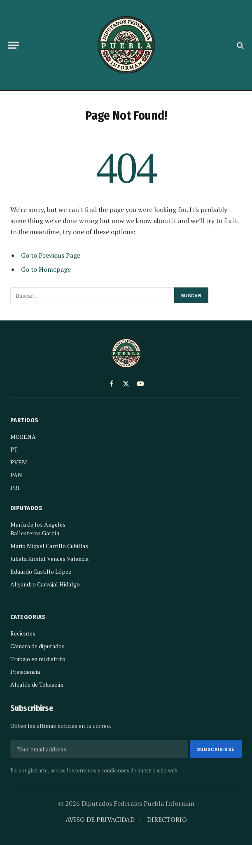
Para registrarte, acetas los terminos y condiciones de (93, 770)
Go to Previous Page (50, 255)
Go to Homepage (46, 269)
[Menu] (13, 45)
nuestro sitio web (157, 770)
